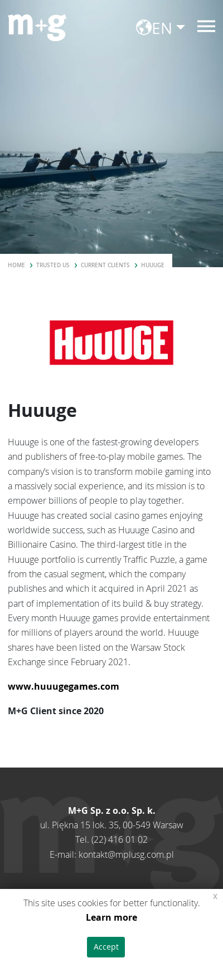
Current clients (105, 265)
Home (16, 265)
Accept (106, 946)
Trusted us (53, 265)
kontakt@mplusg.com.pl (126, 854)
